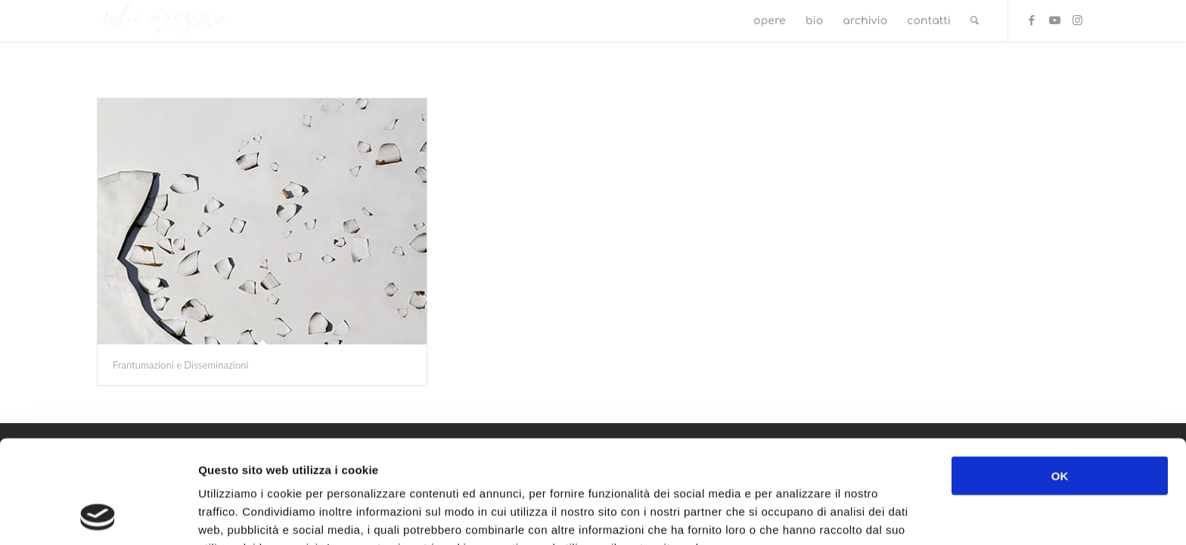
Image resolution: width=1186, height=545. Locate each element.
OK (1060, 378)
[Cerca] (975, 21)
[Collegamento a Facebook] (1031, 20)
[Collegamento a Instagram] (1077, 20)
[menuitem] (770, 21)
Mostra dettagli (799, 515)
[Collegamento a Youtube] (1054, 20)
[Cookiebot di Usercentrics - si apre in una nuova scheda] (98, 515)
